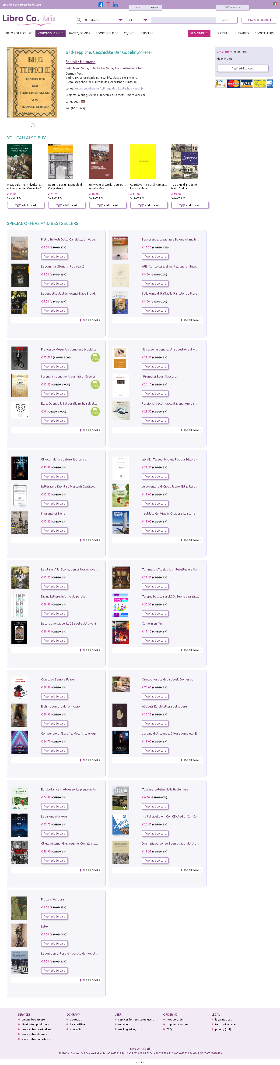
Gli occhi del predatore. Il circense (63, 459)
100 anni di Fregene (184, 184)
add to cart (25, 205)
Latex (45, 926)
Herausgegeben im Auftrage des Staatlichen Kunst (107, 88)
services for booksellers (36, 1029)
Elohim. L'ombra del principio (60, 706)
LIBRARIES (242, 33)
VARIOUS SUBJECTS (50, 33)
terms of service (225, 1024)
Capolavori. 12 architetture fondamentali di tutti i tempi (167, 184)
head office (77, 1024)
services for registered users (136, 1019)
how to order (175, 1019)
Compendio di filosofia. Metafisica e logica (70, 733)
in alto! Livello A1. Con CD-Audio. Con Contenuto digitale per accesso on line (193, 816)
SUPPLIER (223, 33)
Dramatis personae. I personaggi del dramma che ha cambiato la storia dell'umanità (198, 843)
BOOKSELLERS (264, 33)
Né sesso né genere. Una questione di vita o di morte (177, 349)
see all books (91, 320)
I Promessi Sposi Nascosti (159, 376)
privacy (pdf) (223, 1029)
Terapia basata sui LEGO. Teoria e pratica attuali (174, 596)
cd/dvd (129, 33)
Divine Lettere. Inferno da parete (63, 596)
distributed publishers (35, 1024)
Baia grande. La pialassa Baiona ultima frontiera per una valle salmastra (190, 239)
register (154, 8)
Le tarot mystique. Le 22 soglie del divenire (70, 623)
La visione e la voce (54, 816)
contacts (75, 1029)
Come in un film (152, 623)
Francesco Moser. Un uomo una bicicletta (68, 349)
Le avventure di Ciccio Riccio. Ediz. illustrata (171, 486)
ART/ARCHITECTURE (18, 33)
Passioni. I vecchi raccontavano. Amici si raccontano (176, 403)
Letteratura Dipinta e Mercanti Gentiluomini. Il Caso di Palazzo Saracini (88, 486)
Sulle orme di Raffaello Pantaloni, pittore (169, 293)
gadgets (146, 33)
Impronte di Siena (53, 513)
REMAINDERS (199, 33)
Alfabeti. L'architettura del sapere (164, 706)
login (137, 8)
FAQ (169, 1029)
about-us (76, 1019)
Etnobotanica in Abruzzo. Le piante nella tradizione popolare (82, 789)
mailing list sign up (130, 1029)
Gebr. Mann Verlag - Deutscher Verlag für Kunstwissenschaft (105, 68)
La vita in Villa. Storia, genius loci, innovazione (72, 569)
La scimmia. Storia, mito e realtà (62, 266)
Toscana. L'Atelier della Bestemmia (165, 789)
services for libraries (34, 1034)
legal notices (223, 1019)
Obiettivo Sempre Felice (57, 679)
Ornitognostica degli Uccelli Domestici (167, 679)
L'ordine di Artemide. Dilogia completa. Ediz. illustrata (178, 733)
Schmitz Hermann (80, 62)
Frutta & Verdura (52, 899)
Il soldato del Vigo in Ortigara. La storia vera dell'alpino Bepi (182, 513)
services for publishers (35, 1039)
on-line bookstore (33, 1019)
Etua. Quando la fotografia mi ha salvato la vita (73, 403)
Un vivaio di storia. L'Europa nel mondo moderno (121, 184)
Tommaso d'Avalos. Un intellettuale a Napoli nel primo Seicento (185, 569)
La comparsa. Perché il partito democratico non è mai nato (80, 953)
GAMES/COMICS (79, 33)
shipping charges (177, 1024)
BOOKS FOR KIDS (107, 33)
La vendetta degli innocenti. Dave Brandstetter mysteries (79, 293)
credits (140, 1062)
